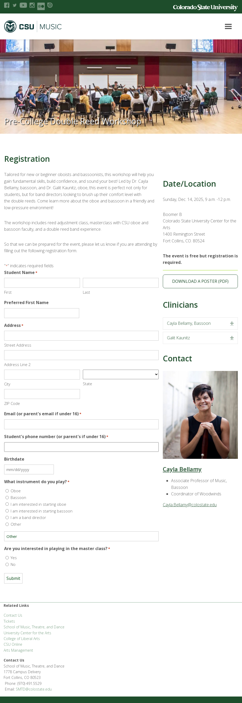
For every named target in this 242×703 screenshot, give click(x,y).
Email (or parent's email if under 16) (42, 414)
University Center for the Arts (27, 632)
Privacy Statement (198, 672)
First (8, 292)
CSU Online (13, 644)
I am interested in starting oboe (38, 504)
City (7, 383)
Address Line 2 (17, 364)
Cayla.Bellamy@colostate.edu (190, 505)
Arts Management (18, 650)
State (87, 383)
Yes (14, 557)
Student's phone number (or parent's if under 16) (56, 437)
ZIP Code (12, 403)
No (13, 564)
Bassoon (18, 497)
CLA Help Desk (94, 672)
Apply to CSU (120, 672)
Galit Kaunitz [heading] (178, 338)
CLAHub (73, 672)
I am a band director (28, 517)
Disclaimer (52, 692)
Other (16, 524)
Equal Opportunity (165, 672)
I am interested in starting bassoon (41, 511)
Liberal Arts (13, 672)
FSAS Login (34, 672)
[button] (232, 323)
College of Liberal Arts (22, 638)
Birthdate (14, 459)
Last (86, 292)
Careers (140, 672)
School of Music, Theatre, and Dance (34, 626)
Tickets (9, 621)
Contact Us (13, 615)
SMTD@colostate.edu (211, 617)
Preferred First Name (26, 302)
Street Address (17, 345)
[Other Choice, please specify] (81, 536)
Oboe (16, 490)
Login (69, 692)
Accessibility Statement (22, 692)
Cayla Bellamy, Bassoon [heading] (189, 323)
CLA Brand (55, 672)
